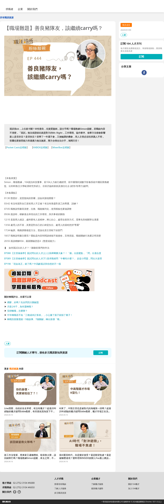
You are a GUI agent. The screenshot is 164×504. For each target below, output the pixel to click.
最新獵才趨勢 (97, 488)
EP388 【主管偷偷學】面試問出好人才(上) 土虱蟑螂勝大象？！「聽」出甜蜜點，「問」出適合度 (52, 253)
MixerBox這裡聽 (60, 147)
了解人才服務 (60, 488)
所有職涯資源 (7, 17)
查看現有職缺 (60, 484)
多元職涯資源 (60, 492)
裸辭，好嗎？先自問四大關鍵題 (23, 302)
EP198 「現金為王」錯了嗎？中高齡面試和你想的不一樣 (32, 263)
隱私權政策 (6, 501)
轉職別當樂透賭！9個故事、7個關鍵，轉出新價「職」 (34, 319)
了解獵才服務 (97, 484)
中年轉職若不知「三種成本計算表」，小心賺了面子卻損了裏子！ (40, 315)
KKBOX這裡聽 (40, 147)
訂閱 (141, 56)
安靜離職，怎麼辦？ (17, 310)
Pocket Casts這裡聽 (16, 147)
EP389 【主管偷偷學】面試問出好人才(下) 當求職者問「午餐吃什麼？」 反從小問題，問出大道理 (53, 258)
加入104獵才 (133, 488)
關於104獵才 (133, 484)
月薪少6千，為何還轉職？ (20, 306)
